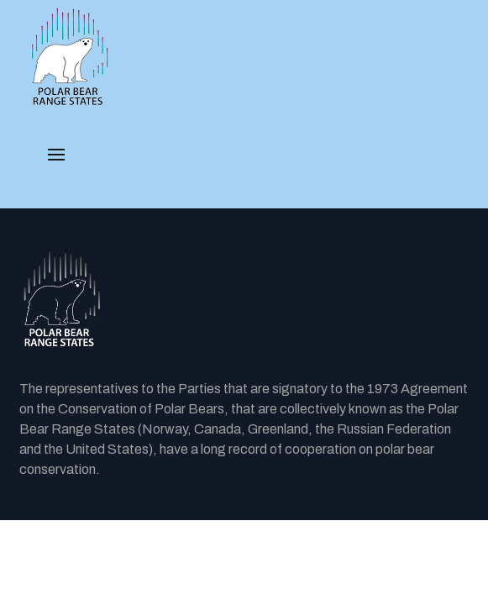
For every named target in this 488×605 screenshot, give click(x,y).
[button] (56, 154)
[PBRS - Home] (69, 57)
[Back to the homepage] (244, 299)
